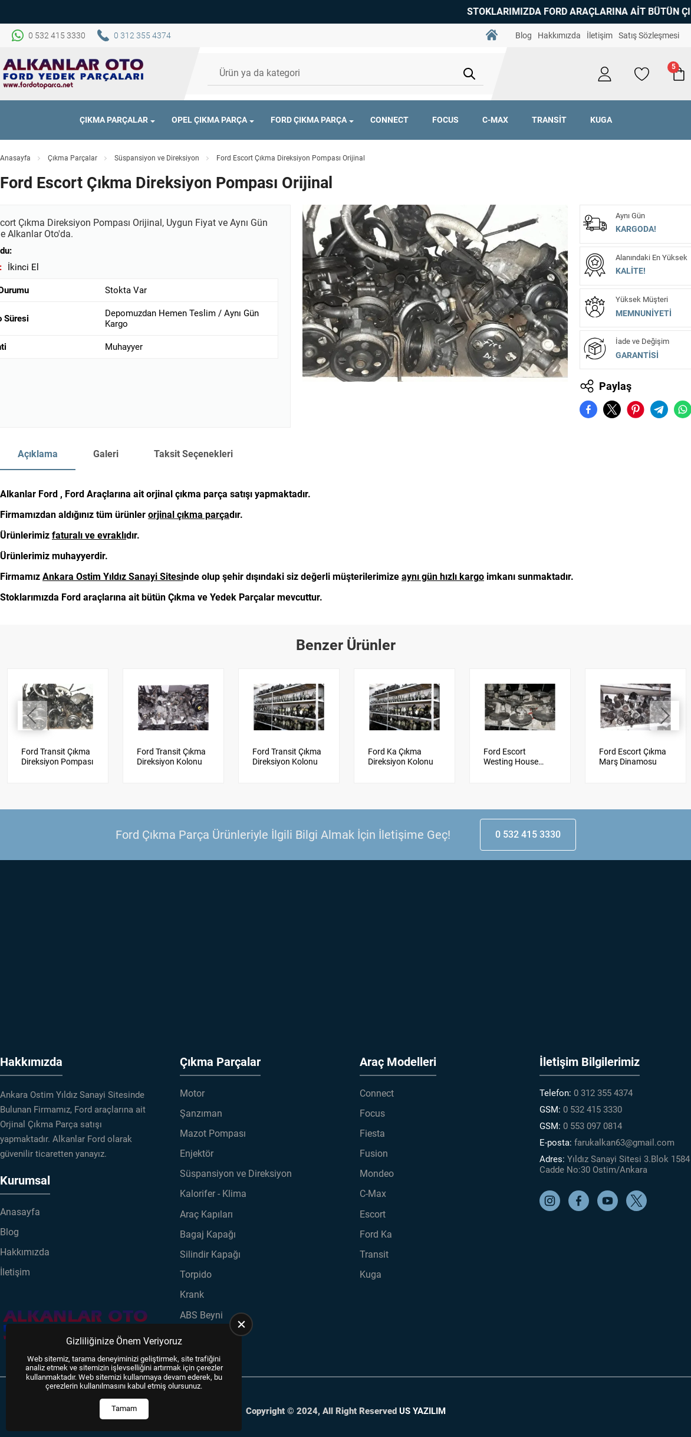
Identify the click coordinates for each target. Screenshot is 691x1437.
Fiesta (372, 1133)
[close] (241, 1324)
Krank (192, 1294)
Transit (549, 119)
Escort (373, 1213)
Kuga (601, 119)
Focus (445, 119)
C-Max (495, 119)
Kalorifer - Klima (213, 1193)
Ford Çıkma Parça (309, 119)
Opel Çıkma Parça (209, 119)
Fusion (374, 1153)
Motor (192, 1092)
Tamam (124, 1408)
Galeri (106, 454)
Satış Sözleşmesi (648, 35)
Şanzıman (201, 1112)
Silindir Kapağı (210, 1253)
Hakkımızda (559, 35)
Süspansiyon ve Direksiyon (156, 158)
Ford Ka (376, 1233)
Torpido (196, 1273)
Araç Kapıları (206, 1213)
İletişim (600, 35)
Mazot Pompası (213, 1133)
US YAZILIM (422, 1410)
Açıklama (38, 454)
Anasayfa (15, 158)
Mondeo (377, 1173)
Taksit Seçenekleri (193, 454)
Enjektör (196, 1153)
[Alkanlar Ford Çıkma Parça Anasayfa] (73, 73)
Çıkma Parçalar (114, 119)
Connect (389, 119)
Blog (523, 35)
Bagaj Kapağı (208, 1233)
